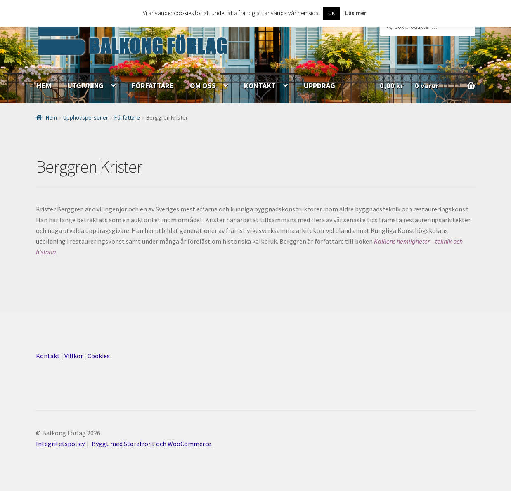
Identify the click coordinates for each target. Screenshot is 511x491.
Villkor (73, 356)
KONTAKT (260, 85)
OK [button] (331, 13)
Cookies (99, 356)
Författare (127, 117)
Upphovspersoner (85, 117)
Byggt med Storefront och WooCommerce (151, 443)
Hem (51, 117)
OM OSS (203, 85)
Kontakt (48, 356)
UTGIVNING (85, 85)
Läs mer (356, 13)
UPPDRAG (319, 85)
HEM (44, 85)
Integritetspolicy (60, 443)
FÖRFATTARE (153, 85)
